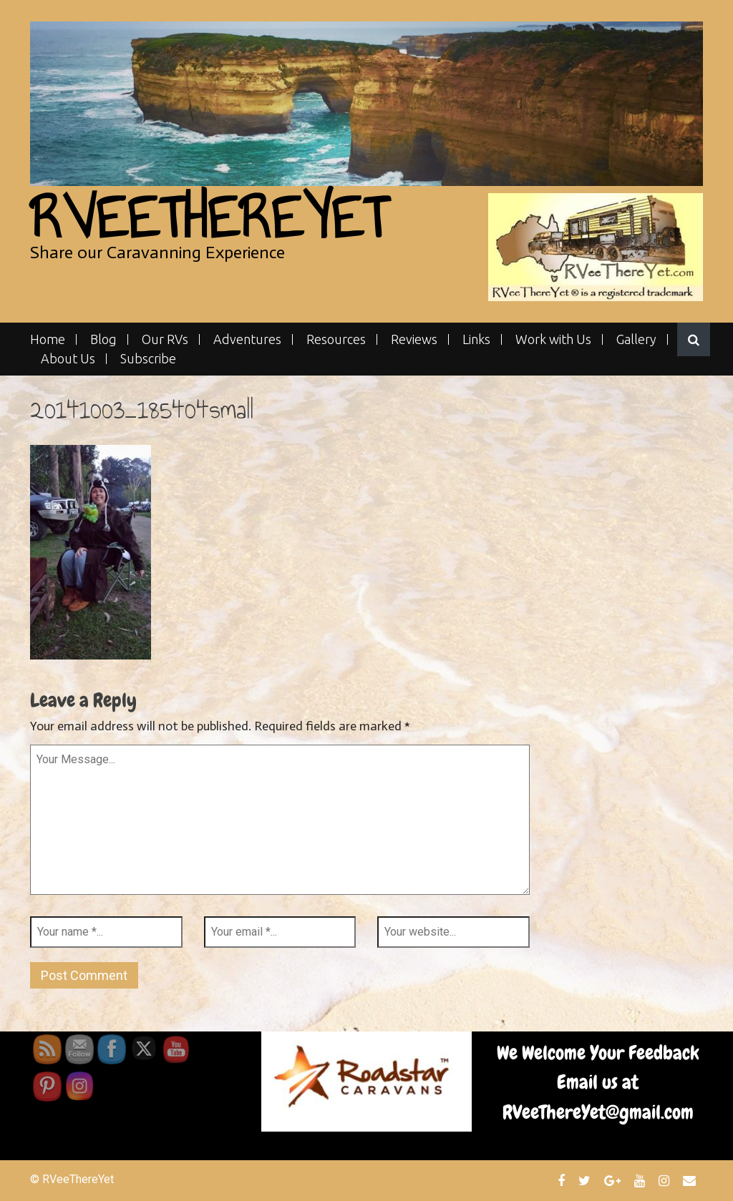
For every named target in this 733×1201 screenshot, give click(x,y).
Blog (103, 339)
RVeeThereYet (208, 218)
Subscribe (148, 358)
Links (476, 339)
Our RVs (165, 339)
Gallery (636, 339)
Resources (336, 339)
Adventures (247, 339)
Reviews (414, 339)
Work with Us (553, 339)
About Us (68, 358)
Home (47, 339)
